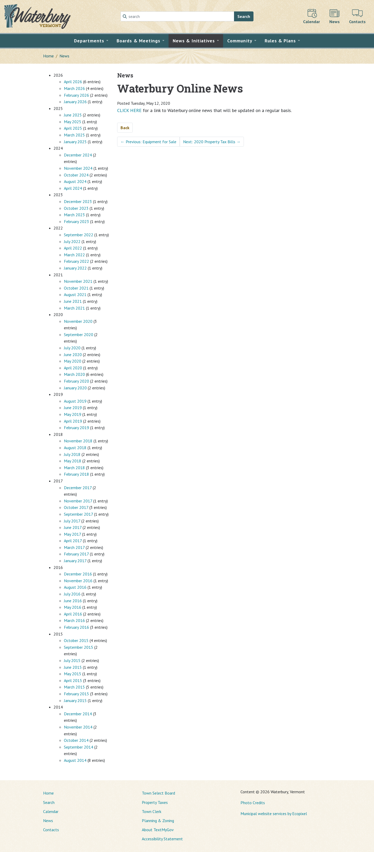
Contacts (51, 829)
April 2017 (73, 540)
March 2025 (74, 134)
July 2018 (72, 454)
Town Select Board (158, 793)
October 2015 (76, 640)
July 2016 (72, 594)
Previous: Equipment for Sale (148, 141)
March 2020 (74, 374)
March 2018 (74, 467)
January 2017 (75, 560)
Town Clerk (151, 811)
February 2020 (76, 381)
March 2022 (74, 254)
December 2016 (78, 573)
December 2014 (78, 713)
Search (243, 16)
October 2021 (76, 288)
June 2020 (73, 354)
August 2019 (75, 401)
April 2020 (73, 367)
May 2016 (72, 607)
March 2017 (74, 547)
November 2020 (78, 321)
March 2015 (74, 687)
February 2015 (76, 693)
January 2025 (75, 141)
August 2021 (75, 294)
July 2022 (72, 241)
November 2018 (78, 440)
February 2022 (76, 261)
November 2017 (78, 500)
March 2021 (74, 308)
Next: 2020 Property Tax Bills (212, 141)
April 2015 (73, 680)
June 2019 (73, 407)
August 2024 (75, 181)
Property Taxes (155, 802)
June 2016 (73, 600)
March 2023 (74, 214)
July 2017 (72, 520)
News (64, 55)
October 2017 (76, 507)
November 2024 (78, 168)
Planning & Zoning (158, 820)
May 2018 (72, 460)
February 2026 (76, 95)
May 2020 (72, 361)
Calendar (50, 811)
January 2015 (75, 700)
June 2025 (73, 114)
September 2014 (78, 747)
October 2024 (76, 175)
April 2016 (73, 614)
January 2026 (75, 101)
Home (48, 55)
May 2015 (72, 673)
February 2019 (76, 427)
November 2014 (78, 727)
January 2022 (75, 268)
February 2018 (76, 474)
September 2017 (78, 514)
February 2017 (76, 553)
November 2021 (78, 281)
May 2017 (72, 534)
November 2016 (78, 580)
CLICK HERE (129, 110)
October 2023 (76, 208)
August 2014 (75, 760)
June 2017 (73, 527)
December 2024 (78, 155)
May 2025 (72, 121)
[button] (91, 41)
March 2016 (74, 620)
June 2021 (73, 301)
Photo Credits (253, 802)
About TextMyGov (158, 829)
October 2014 (76, 740)
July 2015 (72, 660)
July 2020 (72, 347)
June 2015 (73, 667)
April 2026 (73, 81)
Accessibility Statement (162, 838)
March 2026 (74, 88)
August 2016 (75, 587)
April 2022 (73, 248)
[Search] (177, 16)
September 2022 (78, 234)
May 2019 (72, 414)
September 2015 (78, 647)
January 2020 (75, 387)
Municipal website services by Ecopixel (274, 813)
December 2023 (78, 201)
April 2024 (73, 188)
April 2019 (73, 421)
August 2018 (75, 447)
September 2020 (78, 334)
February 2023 (76, 221)
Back (125, 127)
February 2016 (76, 627)
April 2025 (73, 128)
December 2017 (78, 487)
